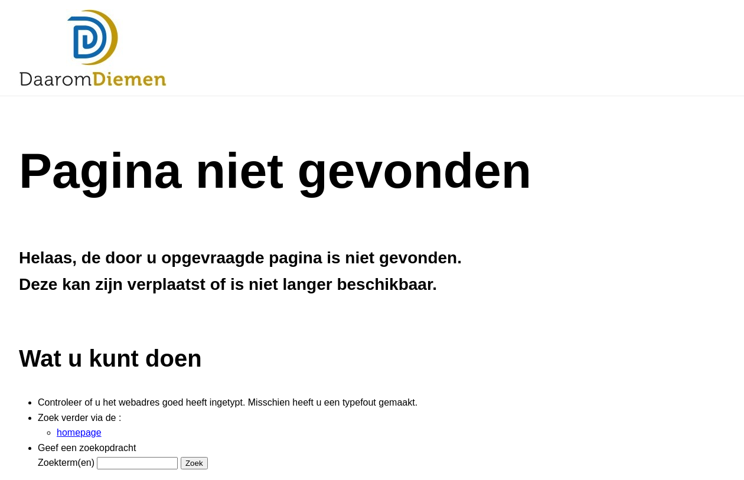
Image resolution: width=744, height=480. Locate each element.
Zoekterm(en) (66, 463)
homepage (79, 432)
